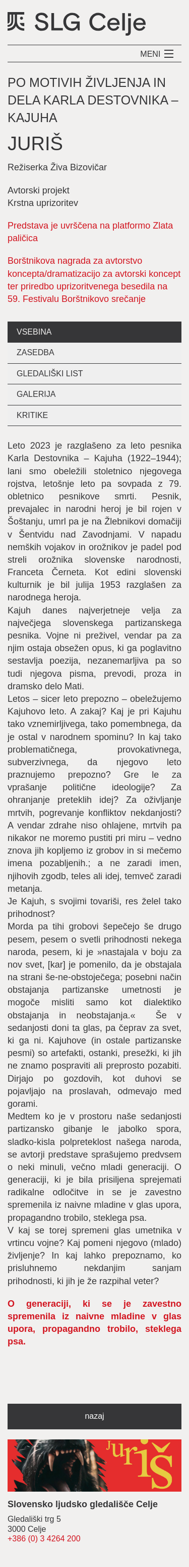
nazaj (94, 1416)
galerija (36, 394)
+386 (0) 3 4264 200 (44, 1538)
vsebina (34, 332)
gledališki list (50, 373)
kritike (32, 415)
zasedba (35, 352)
